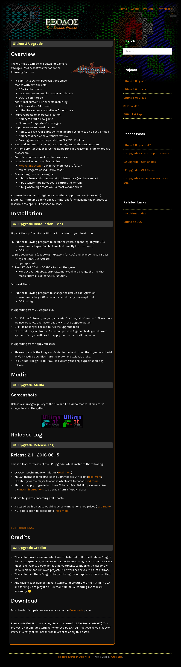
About (135, 8)
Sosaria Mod (131, 106)
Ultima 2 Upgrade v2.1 (137, 145)
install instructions (31, 489)
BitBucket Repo (133, 114)
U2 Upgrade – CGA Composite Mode (146, 153)
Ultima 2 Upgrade (134, 81)
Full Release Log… (22, 527)
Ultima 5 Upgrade (134, 97)
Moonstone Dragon (31, 165)
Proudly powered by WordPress (74, 656)
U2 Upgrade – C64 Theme (139, 170)
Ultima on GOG (132, 221)
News (123, 8)
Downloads (165, 8)
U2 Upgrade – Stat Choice (139, 161)
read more (64, 472)
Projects (148, 8)
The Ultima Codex (134, 213)
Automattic (116, 656)
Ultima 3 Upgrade (134, 89)
